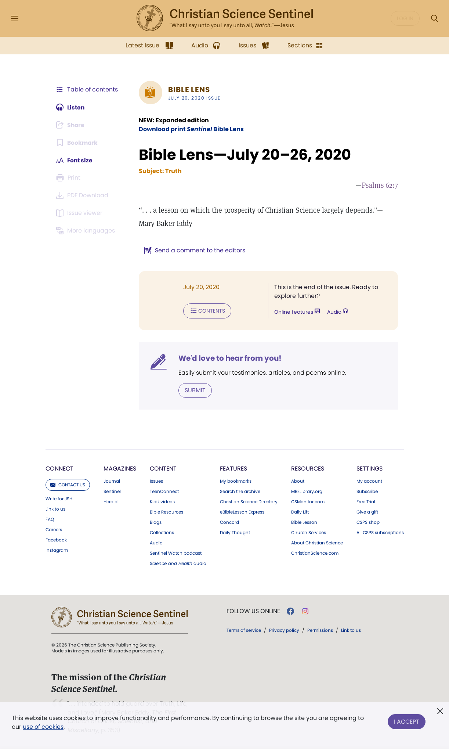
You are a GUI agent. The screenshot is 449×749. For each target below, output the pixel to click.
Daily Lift (300, 511)
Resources (307, 468)
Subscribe (367, 491)
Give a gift (367, 511)
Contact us (67, 484)
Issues (156, 481)
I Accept (406, 721)
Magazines (120, 468)
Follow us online (253, 611)
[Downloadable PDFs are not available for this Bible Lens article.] (83, 195)
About (297, 481)
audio (178, 563)
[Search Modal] (434, 19)
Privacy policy (284, 630)
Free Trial (365, 501)
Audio (336, 312)
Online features (296, 312)
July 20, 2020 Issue (193, 98)
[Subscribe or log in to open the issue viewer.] (80, 213)
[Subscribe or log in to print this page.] (69, 178)
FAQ (50, 519)
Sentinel (112, 491)
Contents (206, 310)
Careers (54, 529)
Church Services (308, 532)
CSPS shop (368, 522)
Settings (369, 468)
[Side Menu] (14, 19)
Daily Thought (235, 532)
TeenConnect (164, 491)
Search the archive (240, 491)
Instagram (57, 550)
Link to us (55, 509)
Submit (193, 390)
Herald (110, 501)
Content (163, 468)
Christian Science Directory (249, 501)
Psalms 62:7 (380, 185)
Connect (59, 468)
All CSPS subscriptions (380, 532)
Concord (229, 522)
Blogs (156, 522)
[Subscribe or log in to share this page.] (71, 125)
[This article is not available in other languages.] (87, 231)
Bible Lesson (304, 522)
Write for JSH (59, 498)
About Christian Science (317, 542)
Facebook (56, 539)
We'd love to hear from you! (228, 357)
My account (369, 481)
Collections (162, 532)
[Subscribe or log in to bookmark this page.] (77, 142)
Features (233, 468)
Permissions (320, 630)
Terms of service (244, 630)
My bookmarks (235, 481)
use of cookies (43, 727)
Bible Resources (166, 511)
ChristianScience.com (314, 553)
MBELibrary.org (306, 491)
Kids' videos (162, 501)
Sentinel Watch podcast (176, 553)
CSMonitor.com (308, 501)
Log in (405, 18)
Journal (112, 481)
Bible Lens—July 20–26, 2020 (243, 154)
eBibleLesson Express (242, 511)
